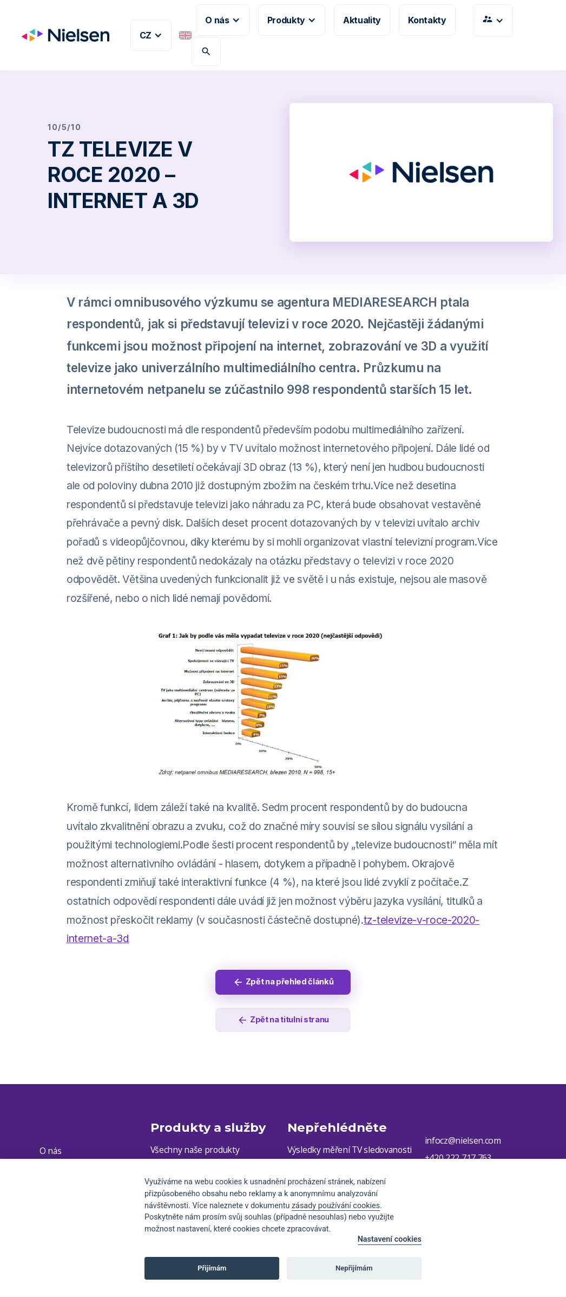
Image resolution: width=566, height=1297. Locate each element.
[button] (151, 35)
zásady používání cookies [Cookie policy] (336, 1205)
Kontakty (427, 20)
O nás (51, 1154)
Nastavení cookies (390, 1239)
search (206, 51)
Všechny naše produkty (195, 1152)
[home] (61, 35)
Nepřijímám (354, 1268)
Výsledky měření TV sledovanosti (351, 1152)
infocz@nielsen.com (463, 1143)
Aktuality (362, 20)
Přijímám (212, 1268)
